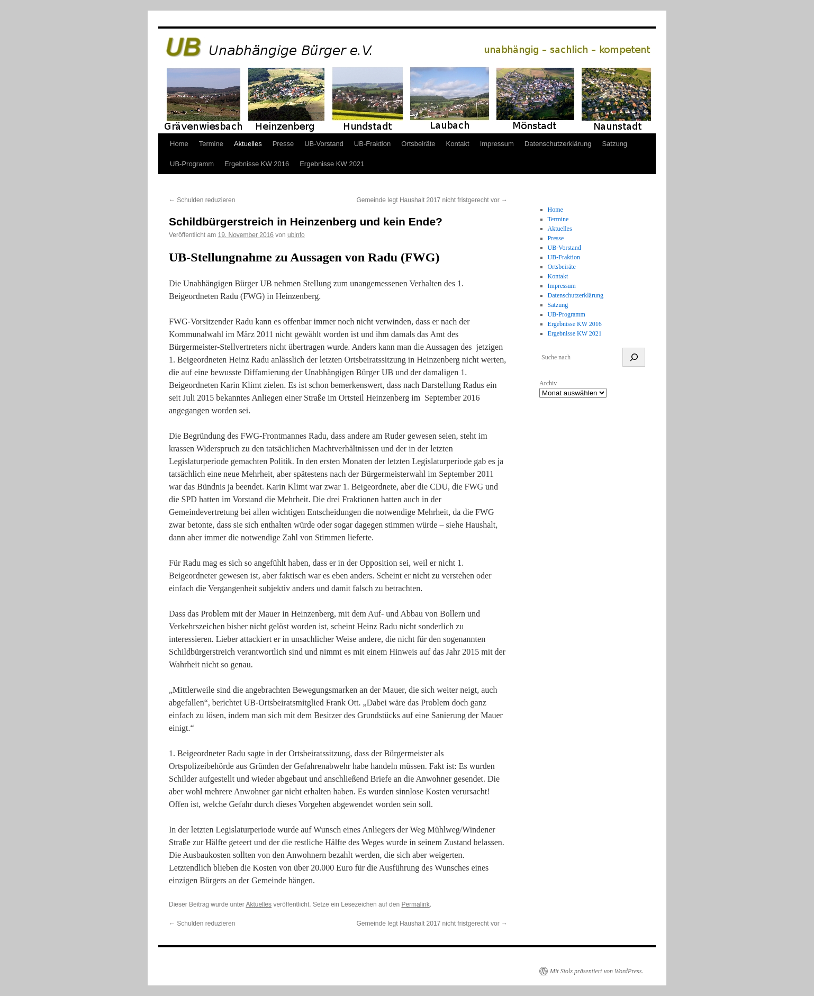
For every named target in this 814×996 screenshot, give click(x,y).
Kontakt (457, 144)
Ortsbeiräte (418, 144)
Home (179, 144)
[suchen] (633, 357)
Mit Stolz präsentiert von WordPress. (596, 971)
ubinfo (296, 235)
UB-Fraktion (372, 144)
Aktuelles (248, 144)
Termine (211, 144)
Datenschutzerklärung (557, 144)
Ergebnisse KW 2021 (332, 164)
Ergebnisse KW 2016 (256, 164)
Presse (283, 144)
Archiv (548, 383)
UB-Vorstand (323, 144)
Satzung (614, 144)
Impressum (497, 144)
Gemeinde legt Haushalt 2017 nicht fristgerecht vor (432, 200)
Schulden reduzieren (202, 200)
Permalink (415, 904)
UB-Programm (192, 164)
